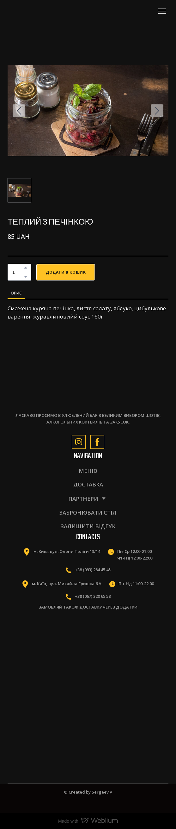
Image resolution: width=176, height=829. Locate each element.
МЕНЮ (88, 470)
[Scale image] (45, 643)
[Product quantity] (18, 272)
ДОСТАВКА (88, 484)
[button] (25, 268)
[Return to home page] (35, 11)
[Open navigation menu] (162, 11)
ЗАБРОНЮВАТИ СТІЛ (88, 512)
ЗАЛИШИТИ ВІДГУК (88, 526)
